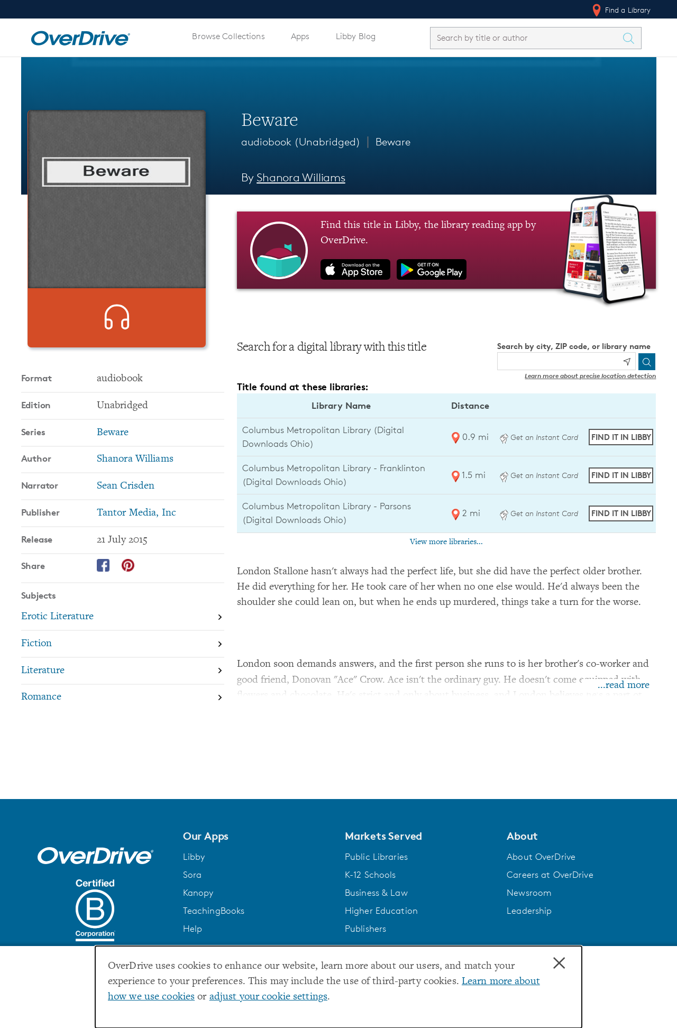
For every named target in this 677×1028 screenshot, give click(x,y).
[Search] (646, 361)
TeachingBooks (214, 910)
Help (193, 928)
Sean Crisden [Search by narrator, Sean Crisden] (125, 505)
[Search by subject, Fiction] (122, 662)
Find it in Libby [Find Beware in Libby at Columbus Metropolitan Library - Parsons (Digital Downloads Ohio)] (621, 513)
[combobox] (526, 37)
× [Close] (559, 963)
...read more (623, 686)
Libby (194, 856)
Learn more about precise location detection (590, 376)
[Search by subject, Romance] (122, 716)
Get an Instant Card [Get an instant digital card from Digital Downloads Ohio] (539, 437)
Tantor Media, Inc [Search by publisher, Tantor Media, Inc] (136, 532)
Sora (192, 874)
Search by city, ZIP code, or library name (574, 346)
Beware (393, 141)
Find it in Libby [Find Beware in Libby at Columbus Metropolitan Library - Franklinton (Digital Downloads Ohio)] (621, 475)
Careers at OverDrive (550, 874)
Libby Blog (356, 36)
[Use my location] (626, 361)
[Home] (80, 36)
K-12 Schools (370, 874)
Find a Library (620, 10)
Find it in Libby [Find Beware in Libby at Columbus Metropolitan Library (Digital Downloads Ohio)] (621, 437)
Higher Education (381, 910)
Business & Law (376, 892)
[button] (257, 836)
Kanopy (198, 892)
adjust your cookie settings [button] (268, 997)
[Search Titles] (631, 38)
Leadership (529, 910)
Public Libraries (376, 856)
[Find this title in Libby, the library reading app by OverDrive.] (446, 250)
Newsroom (529, 892)
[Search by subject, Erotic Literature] (122, 635)
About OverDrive (541, 856)
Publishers (365, 928)
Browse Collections (228, 36)
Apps (300, 36)
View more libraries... (446, 542)
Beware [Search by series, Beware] (113, 451)
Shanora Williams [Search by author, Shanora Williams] (301, 177)
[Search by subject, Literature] (122, 689)
